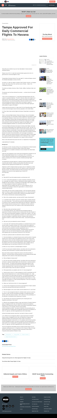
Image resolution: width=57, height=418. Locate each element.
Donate (52, 1)
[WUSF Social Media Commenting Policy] (43, 369)
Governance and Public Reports (37, 401)
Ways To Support (46, 404)
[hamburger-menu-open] (3, 2)
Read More (15, 376)
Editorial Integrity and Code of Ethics (15, 374)
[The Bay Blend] (47, 27)
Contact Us (22, 399)
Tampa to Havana (25, 334)
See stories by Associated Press (9, 346)
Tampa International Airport (11, 336)
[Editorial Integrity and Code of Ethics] (15, 369)
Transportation (5, 23)
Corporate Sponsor (47, 399)
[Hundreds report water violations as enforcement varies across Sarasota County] (42, 90)
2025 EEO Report (35, 408)
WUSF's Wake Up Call (28, 12)
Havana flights (16, 334)
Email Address (43, 145)
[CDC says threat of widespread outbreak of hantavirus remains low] (42, 122)
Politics (48, 68)
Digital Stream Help (35, 411)
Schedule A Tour (46, 411)
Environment (49, 87)
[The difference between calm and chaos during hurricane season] (42, 61)
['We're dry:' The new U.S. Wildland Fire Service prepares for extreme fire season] (42, 104)
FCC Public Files (34, 404)
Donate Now (28, 389)
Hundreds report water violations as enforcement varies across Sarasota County (50, 91)
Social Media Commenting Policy (25, 406)
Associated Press (10, 39)
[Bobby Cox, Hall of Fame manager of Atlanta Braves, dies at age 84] (42, 114)
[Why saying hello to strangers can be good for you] (42, 131)
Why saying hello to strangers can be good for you (50, 130)
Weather (48, 59)
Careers (21, 409)
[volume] (6, 5)
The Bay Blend (47, 34)
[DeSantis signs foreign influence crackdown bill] (42, 70)
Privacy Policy (46, 406)
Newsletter (21, 401)
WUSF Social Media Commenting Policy (42, 374)
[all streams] (51, 5)
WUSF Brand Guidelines (48, 408)
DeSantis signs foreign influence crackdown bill (50, 71)
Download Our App (47, 401)
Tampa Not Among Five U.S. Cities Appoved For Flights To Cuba (16, 357)
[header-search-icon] (48, 1)
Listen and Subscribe (47, 38)
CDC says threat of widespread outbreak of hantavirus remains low (50, 123)
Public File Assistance (35, 406)
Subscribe (28, 16)
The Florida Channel (35, 399)
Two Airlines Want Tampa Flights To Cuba (11, 361)
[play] (3, 5)
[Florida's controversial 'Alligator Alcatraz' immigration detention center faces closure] (42, 78)
